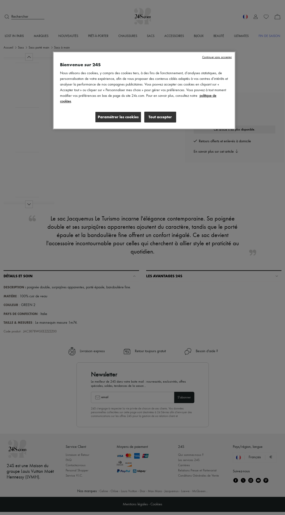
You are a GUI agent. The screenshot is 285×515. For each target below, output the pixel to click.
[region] (144, 91)
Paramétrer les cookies (117, 117)
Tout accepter (160, 117)
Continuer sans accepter (217, 57)
